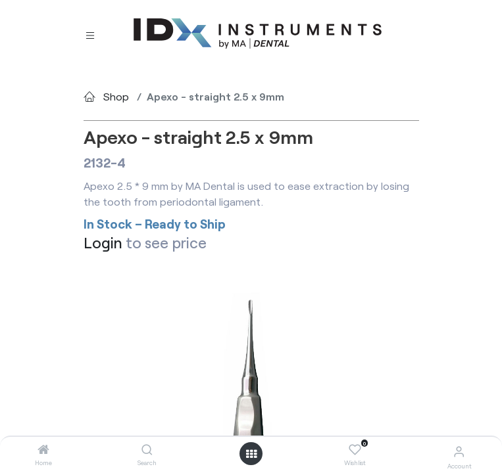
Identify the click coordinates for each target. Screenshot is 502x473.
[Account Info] (459, 451)
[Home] (43, 449)
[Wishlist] (354, 450)
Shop (116, 96)
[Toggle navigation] (90, 34)
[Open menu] (251, 454)
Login (103, 242)
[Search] (147, 449)
